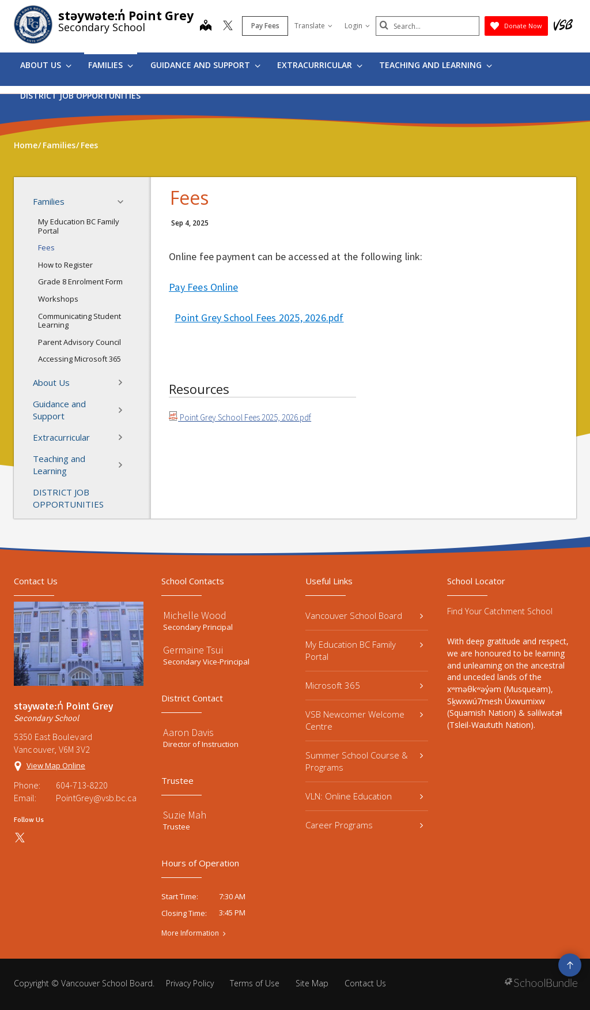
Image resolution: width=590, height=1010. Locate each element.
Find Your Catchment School (500, 611)
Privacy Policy (190, 983)
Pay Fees (265, 26)
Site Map (312, 983)
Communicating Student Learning (79, 321)
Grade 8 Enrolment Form (80, 281)
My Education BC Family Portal (78, 226)
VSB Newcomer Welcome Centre (364, 720)
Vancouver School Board (364, 615)
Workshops (58, 299)
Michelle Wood (194, 615)
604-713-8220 (82, 785)
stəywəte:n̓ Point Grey (126, 15)
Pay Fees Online (203, 287)
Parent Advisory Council (79, 342)
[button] (124, 202)
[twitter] (228, 26)
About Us (45, 64)
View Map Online (56, 765)
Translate (313, 26)
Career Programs (364, 825)
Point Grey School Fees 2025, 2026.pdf (259, 317)
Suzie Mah (184, 814)
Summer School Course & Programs (364, 761)
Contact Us (365, 983)
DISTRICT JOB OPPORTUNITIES (80, 95)
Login (357, 26)
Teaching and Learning (435, 64)
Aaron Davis (188, 732)
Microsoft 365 (364, 685)
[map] (205, 26)
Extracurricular (319, 64)
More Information (190, 933)
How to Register (65, 265)
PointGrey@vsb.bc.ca (96, 798)
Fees (46, 247)
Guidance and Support (205, 64)
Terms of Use (254, 983)
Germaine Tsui (193, 649)
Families (110, 64)
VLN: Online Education (364, 796)
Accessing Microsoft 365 (79, 359)
